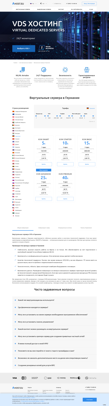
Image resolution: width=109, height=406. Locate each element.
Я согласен (90, 399)
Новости (67, 390)
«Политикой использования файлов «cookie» (33, 401)
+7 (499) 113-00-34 (71, 3)
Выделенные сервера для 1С (48, 391)
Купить (44, 164)
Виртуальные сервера (23, 9)
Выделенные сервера (44, 9)
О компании (58, 390)
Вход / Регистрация (89, 3)
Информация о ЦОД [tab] (43, 227)
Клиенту (58, 387)
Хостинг (61, 9)
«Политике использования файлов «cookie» (23, 397)
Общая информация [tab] (22, 227)
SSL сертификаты (76, 9)
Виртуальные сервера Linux (33, 391)
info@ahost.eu (90, 389)
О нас (91, 9)
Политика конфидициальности (70, 393)
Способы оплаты (58, 393)
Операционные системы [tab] (65, 227)
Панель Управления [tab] (86, 227)
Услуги (30, 387)
